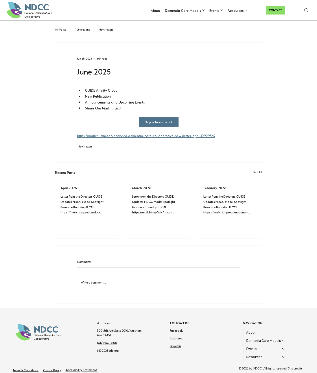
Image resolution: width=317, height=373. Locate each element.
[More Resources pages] (246, 10)
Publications (82, 29)
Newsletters (106, 29)
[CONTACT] (275, 10)
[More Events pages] (222, 10)
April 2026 (69, 187)
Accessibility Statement (81, 369)
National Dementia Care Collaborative (38, 14)
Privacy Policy (52, 370)
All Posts (60, 29)
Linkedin (175, 345)
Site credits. (295, 368)
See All (257, 171)
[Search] (306, 10)
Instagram (176, 338)
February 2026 (214, 187)
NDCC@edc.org (108, 350)
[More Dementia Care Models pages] (203, 10)
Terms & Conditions (26, 370)
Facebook (176, 330)
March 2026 (141, 187)
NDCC (36, 6)
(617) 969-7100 (107, 342)
